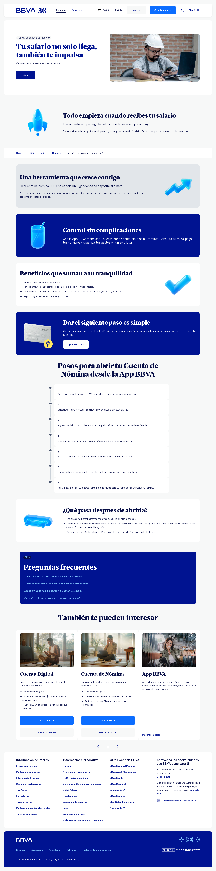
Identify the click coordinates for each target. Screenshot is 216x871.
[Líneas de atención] (26, 766)
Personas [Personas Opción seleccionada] (61, 10)
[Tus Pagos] (21, 790)
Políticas (71, 850)
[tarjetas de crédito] (26, 814)
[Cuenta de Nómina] (108, 674)
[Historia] (67, 766)
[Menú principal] (194, 10)
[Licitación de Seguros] (75, 802)
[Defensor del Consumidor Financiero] (83, 820)
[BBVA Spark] (116, 778)
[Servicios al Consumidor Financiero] (82, 784)
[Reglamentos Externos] (28, 784)
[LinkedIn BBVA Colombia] (192, 839)
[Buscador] (182, 10)
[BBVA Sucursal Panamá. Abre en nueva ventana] (122, 766)
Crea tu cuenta (162, 10)
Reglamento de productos (96, 850)
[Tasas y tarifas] (24, 802)
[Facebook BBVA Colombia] (181, 839)
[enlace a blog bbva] (122, 802)
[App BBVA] (169, 674)
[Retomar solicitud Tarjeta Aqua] (178, 800)
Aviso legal (55, 850)
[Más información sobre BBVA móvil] (169, 650)
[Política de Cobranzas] (28, 772)
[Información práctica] (28, 778)
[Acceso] (136, 10)
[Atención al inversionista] (76, 772)
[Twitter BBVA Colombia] (187, 839)
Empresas (77, 10)
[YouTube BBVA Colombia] (198, 839)
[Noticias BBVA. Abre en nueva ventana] (117, 808)
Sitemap (21, 850)
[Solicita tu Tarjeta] (110, 10)
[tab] (108, 576)
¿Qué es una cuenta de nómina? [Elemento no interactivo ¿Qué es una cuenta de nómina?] (86, 153)
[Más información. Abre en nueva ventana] (47, 650)
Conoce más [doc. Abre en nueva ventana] (163, 776)
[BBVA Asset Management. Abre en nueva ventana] (124, 772)
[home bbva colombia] (31, 10)
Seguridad (37, 850)
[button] (47, 720)
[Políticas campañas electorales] (33, 808)
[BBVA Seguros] (117, 796)
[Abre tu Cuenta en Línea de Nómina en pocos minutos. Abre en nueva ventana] (25, 75)
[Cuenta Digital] (47, 674)
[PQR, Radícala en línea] (75, 778)
